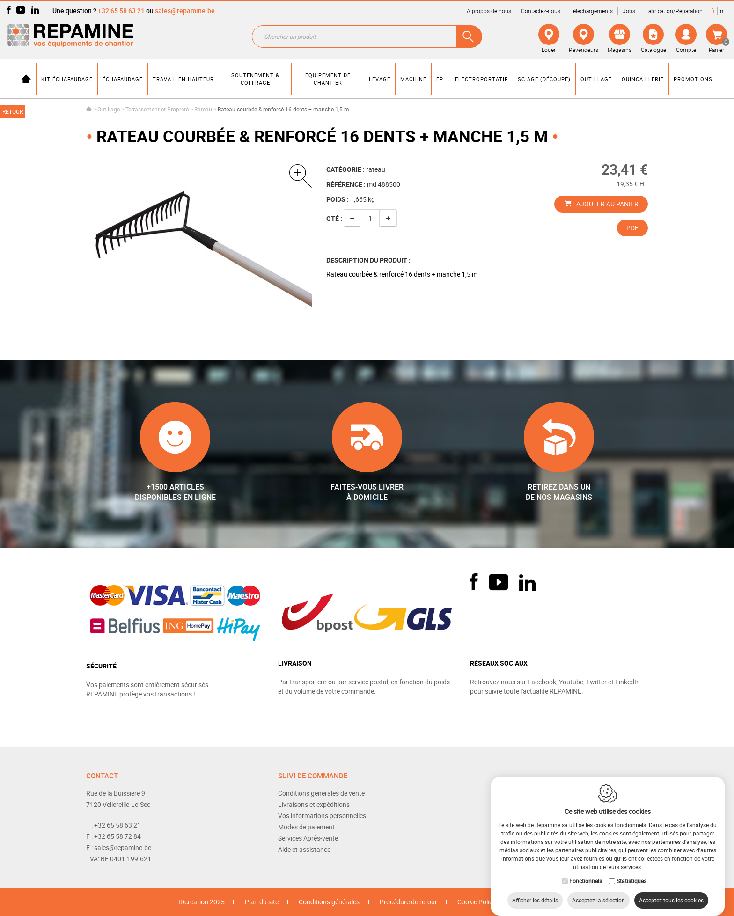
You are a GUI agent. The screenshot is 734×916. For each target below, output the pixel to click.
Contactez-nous (540, 11)
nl (722, 11)
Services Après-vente (308, 838)
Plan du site (262, 901)
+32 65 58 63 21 (121, 10)
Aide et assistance (304, 849)
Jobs (629, 11)
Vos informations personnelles (322, 815)
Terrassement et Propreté (157, 109)
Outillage (108, 109)
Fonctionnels (585, 872)
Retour (12, 111)
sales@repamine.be (185, 10)
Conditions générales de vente (321, 793)
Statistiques (631, 872)
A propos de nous (489, 11)
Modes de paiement (306, 826)
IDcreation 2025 (201, 901)
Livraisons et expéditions (314, 804)
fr (713, 11)
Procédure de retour (408, 901)
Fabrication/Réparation (674, 11)
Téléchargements (591, 11)
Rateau (203, 109)
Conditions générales (329, 901)
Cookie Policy (476, 901)
